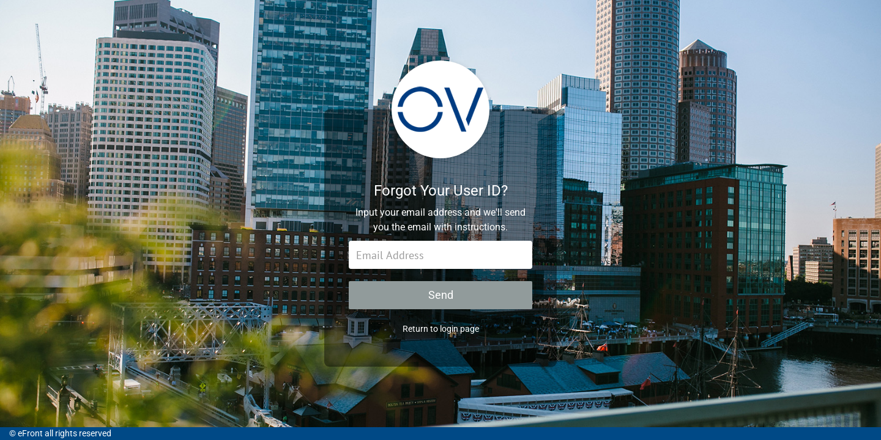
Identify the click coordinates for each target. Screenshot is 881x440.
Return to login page (441, 329)
